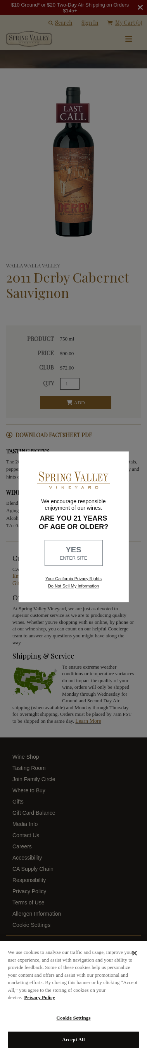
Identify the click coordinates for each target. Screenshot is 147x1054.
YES (74, 553)
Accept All (73, 1039)
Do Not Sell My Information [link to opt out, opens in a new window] (73, 586)
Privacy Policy (39, 997)
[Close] (134, 953)
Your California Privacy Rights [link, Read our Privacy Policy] (73, 578)
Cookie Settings (73, 1018)
